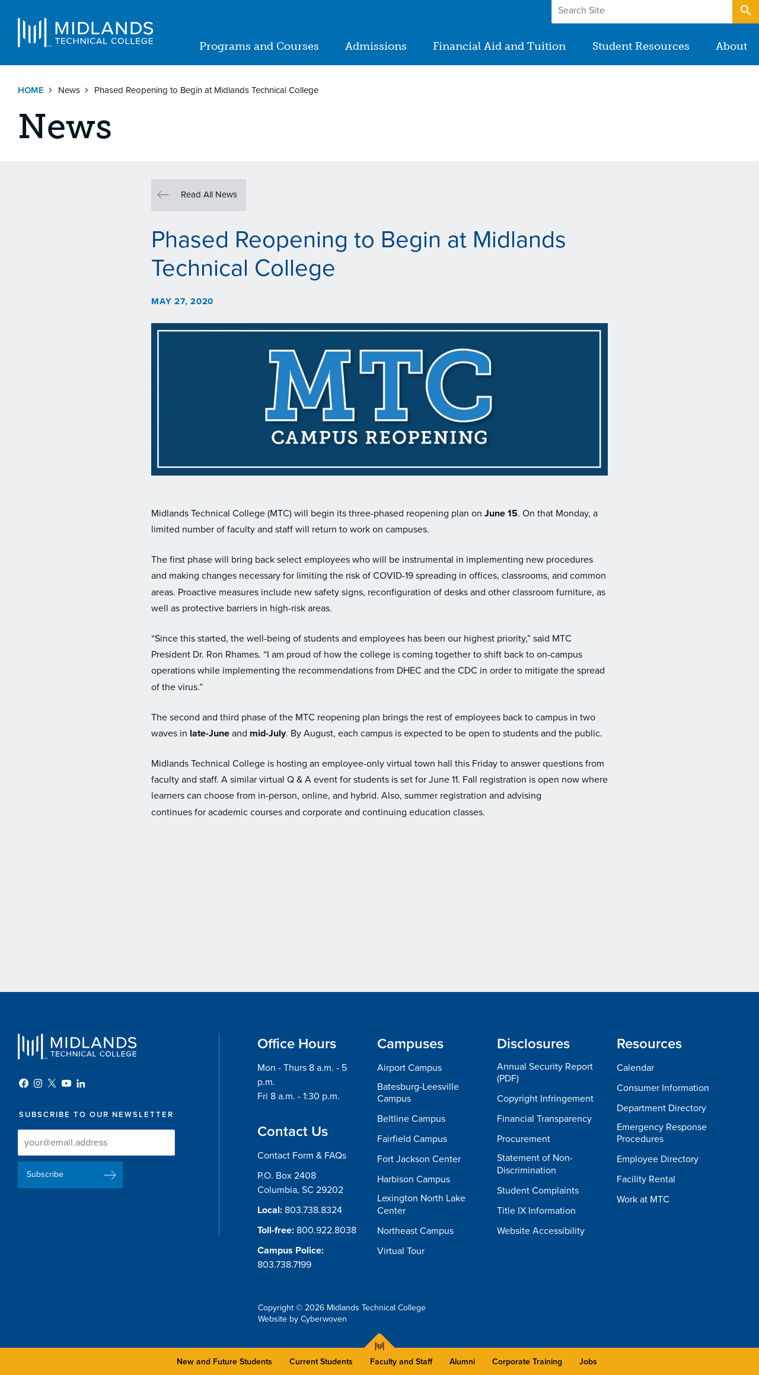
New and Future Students (224, 1362)
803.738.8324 (313, 1210)
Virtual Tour (401, 1251)
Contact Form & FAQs (301, 1156)
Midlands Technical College (85, 32)
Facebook (23, 1083)
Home (31, 90)
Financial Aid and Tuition (499, 46)
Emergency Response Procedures (662, 1133)
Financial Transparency (544, 1119)
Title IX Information (536, 1211)
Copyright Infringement (545, 1099)
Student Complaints (538, 1191)
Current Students (321, 1362)
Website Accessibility (541, 1231)
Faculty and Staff (401, 1362)
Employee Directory (658, 1159)
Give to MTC (629, 11)
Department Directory (661, 1108)
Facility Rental (646, 1179)
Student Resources (641, 46)
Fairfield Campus (412, 1139)
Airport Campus (409, 1068)
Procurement (523, 1139)
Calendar (635, 1068)
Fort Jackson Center (419, 1159)
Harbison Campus (413, 1179)
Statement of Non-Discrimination (535, 1164)
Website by (302, 1319)
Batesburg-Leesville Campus (418, 1093)
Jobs (588, 1362)
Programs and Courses (260, 46)
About (731, 46)
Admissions (376, 46)
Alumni (462, 1362)
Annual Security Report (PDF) (545, 1073)
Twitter (52, 1083)
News (69, 90)
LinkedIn (80, 1083)
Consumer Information (663, 1088)
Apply (702, 11)
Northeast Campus (415, 1231)
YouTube (66, 1083)
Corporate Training (527, 1362)
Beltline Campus (411, 1119)
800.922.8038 (326, 1230)
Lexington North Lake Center (421, 1204)
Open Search (745, 11)
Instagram (38, 1083)
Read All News (209, 194)
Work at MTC (643, 1199)
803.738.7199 (284, 1265)
